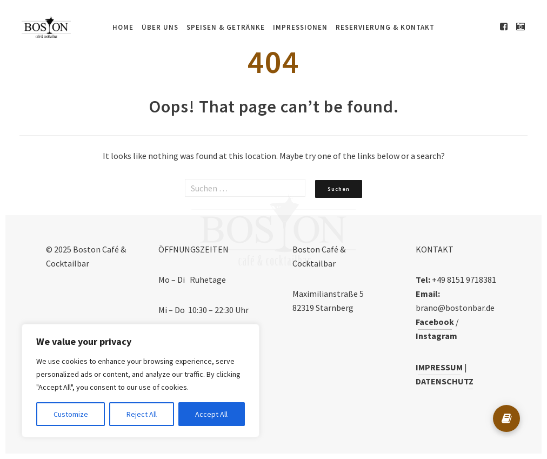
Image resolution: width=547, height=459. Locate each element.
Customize (71, 414)
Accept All (211, 414)
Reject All (141, 414)
